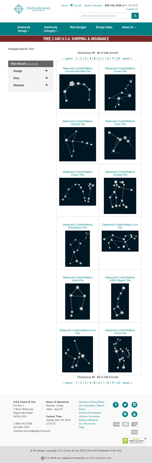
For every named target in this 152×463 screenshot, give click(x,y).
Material (30, 85)
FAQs (81, 427)
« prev (68, 58)
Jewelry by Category (51, 29)
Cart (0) (76, 5)
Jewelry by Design (23, 29)
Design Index (104, 27)
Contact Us (132, 9)
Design (31, 71)
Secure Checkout (93, 5)
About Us (129, 27)
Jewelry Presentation (90, 412)
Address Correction (89, 416)
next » (127, 58)
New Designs (78, 27)
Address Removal (88, 420)
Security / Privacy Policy (91, 401)
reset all (32, 63)
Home (64, 5)
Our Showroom (87, 423)
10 (118, 58)
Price (30, 78)
